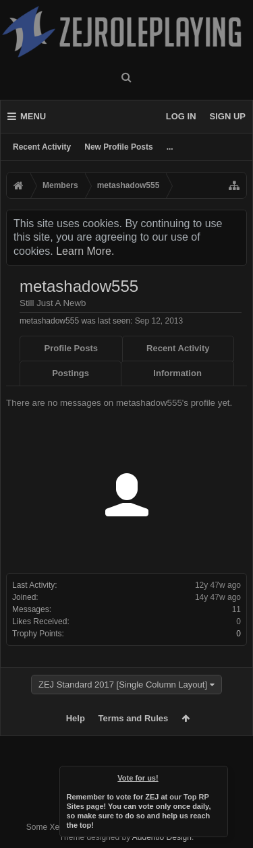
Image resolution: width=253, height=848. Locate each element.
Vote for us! (137, 778)
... (170, 147)
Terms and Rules (134, 718)
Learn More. (85, 251)
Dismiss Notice (218, 775)
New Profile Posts (118, 147)
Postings (70, 373)
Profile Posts (71, 348)
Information (177, 373)
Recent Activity (42, 147)
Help (75, 718)
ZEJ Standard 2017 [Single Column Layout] (122, 684)
